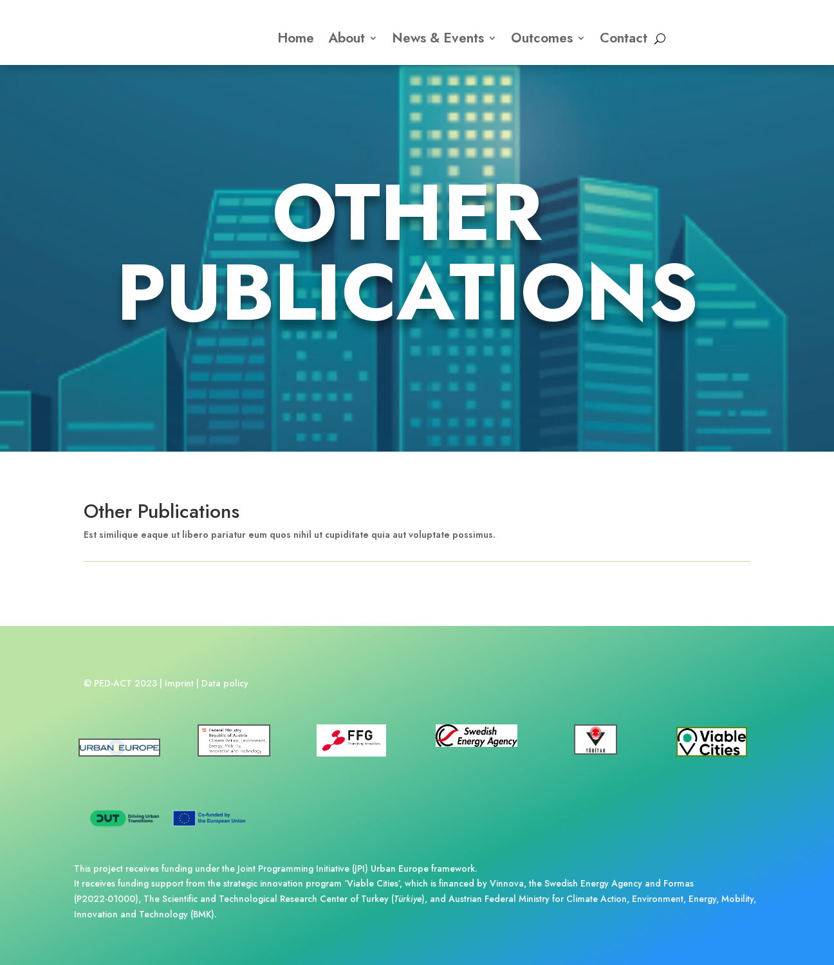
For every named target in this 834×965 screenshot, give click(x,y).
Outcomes (542, 38)
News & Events (438, 38)
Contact (623, 38)
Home (295, 38)
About (346, 38)
